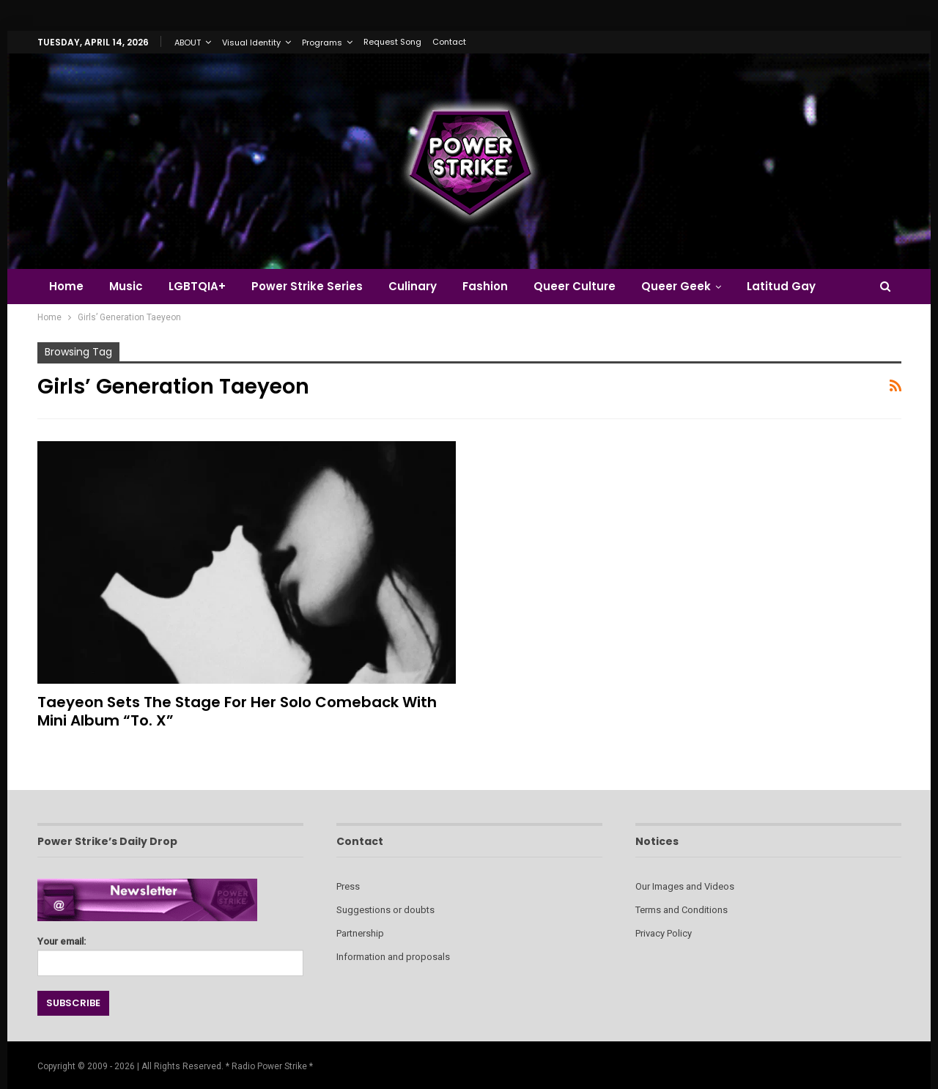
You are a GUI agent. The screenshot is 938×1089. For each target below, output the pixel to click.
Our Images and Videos (684, 886)
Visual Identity (251, 42)
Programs (322, 42)
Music (126, 286)
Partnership (360, 933)
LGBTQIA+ (197, 286)
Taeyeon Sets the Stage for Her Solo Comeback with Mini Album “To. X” (237, 711)
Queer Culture (574, 286)
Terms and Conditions (681, 909)
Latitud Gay (781, 286)
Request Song (392, 42)
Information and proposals (393, 956)
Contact (449, 42)
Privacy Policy (663, 933)
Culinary (412, 286)
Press (348, 886)
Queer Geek (676, 286)
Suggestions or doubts (385, 909)
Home (66, 286)
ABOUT (187, 42)
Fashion (485, 286)
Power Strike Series (307, 286)
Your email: (170, 952)
